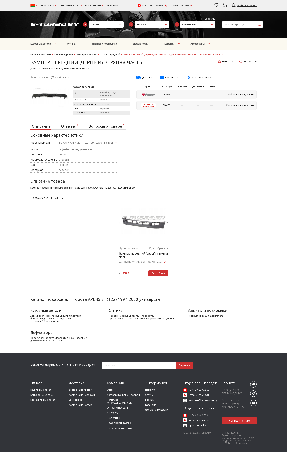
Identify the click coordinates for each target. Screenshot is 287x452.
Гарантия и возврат (202, 77)
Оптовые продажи (118, 407)
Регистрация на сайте (120, 428)
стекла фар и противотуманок (156, 318)
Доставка (147, 77)
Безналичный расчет (42, 399)
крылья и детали (71, 315)
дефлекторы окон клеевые (71, 338)
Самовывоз (75, 399)
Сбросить (210, 19)
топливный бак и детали (44, 321)
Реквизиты (113, 417)
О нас (110, 389)
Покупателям (93, 5)
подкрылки (194, 315)
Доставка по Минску (80, 389)
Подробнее (158, 273)
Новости (150, 389)
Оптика (115, 310)
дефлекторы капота (42, 338)
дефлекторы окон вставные (46, 340)
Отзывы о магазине (156, 409)
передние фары (118, 315)
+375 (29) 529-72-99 (199, 415)
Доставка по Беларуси (82, 394)
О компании (47, 5)
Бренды (149, 399)
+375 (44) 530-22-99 (179, 5)
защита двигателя (212, 315)
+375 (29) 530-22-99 (152, 5)
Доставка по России (80, 405)
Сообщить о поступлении (240, 94)
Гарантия (150, 405)
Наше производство (119, 422)
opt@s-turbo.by (197, 425)
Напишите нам (239, 421)
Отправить (184, 365)
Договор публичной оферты (123, 394)
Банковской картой (41, 394)
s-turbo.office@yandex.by (203, 400)
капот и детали (62, 318)
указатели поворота (141, 315)
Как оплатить (173, 77)
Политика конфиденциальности (120, 401)
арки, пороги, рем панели (45, 315)
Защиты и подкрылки (207, 310)
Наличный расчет (40, 389)
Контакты (112, 5)
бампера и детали (41, 318)
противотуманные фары (123, 318)
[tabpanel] (143, 244)
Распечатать (227, 61)
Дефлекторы (41, 332)
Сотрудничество (69, 5)
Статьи (149, 394)
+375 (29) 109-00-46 (199, 420)
